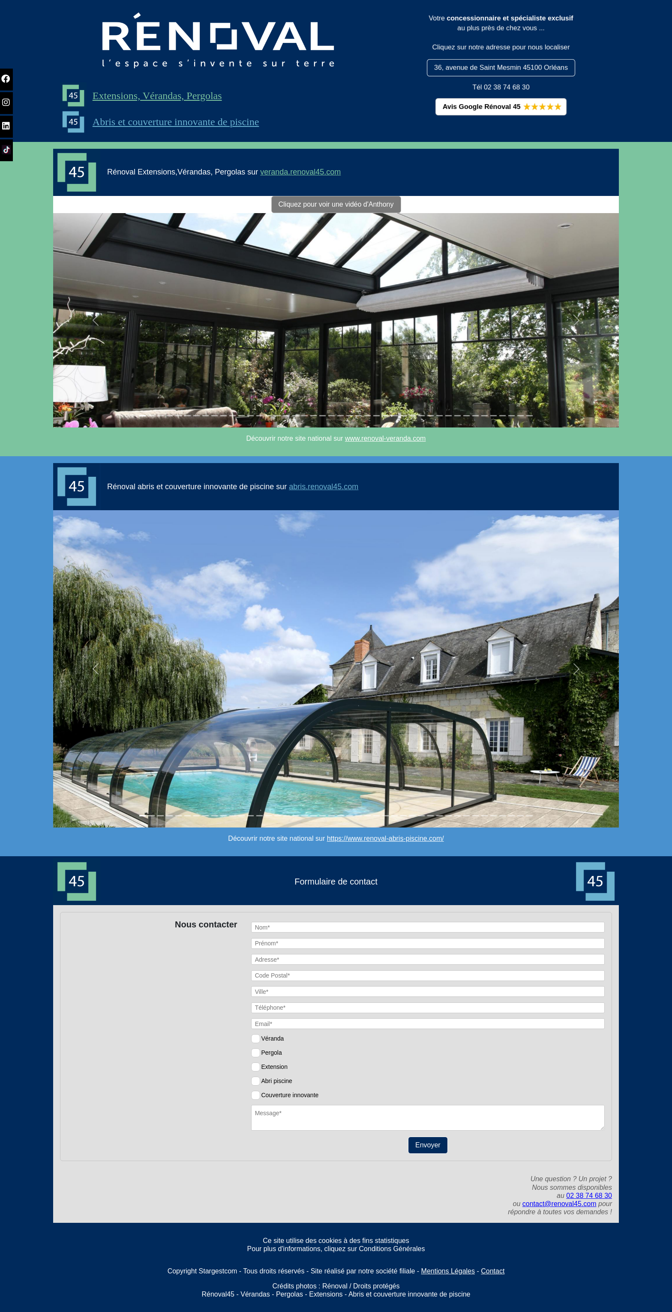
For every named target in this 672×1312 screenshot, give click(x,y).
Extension (274, 1066)
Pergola (271, 1052)
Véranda (272, 1038)
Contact (492, 1271)
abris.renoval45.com (323, 486)
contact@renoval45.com (559, 1203)
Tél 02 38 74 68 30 (501, 87)
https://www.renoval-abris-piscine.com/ (385, 838)
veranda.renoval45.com (300, 172)
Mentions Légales (448, 1271)
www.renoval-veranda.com (385, 438)
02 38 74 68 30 (589, 1195)
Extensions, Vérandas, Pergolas (145, 95)
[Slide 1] (142, 416)
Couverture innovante (289, 1095)
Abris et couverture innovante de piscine (163, 121)
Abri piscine (276, 1080)
